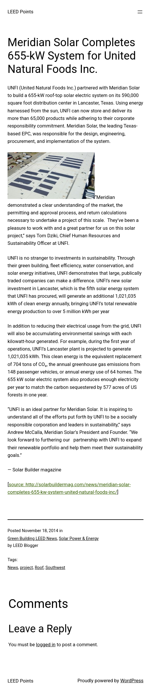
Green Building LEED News (32, 538)
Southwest (55, 567)
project (26, 567)
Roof (39, 567)
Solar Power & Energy (79, 538)
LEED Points (20, 12)
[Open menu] (139, 11)
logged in (45, 644)
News (13, 567)
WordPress (131, 680)
